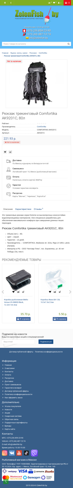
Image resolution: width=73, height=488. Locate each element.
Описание (8, 209)
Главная (5, 53)
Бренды (6, 426)
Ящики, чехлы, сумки (18, 53)
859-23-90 (39, 30)
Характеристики (23, 209)
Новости (7, 410)
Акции (6, 413)
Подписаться (46, 342)
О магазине (8, 368)
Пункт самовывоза (11, 385)
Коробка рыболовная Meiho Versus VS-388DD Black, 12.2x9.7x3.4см (16, 302)
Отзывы (38, 209)
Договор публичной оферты (21, 352)
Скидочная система (12, 416)
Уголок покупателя (11, 406)
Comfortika (43, 53)
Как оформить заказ (12, 398)
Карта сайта (8, 429)
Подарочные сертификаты (15, 423)
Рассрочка (8, 378)
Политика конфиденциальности (49, 352)
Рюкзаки (33, 53)
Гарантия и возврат (12, 388)
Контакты (7, 371)
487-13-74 (39, 34)
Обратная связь (10, 419)
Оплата (6, 375)
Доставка (7, 381)
